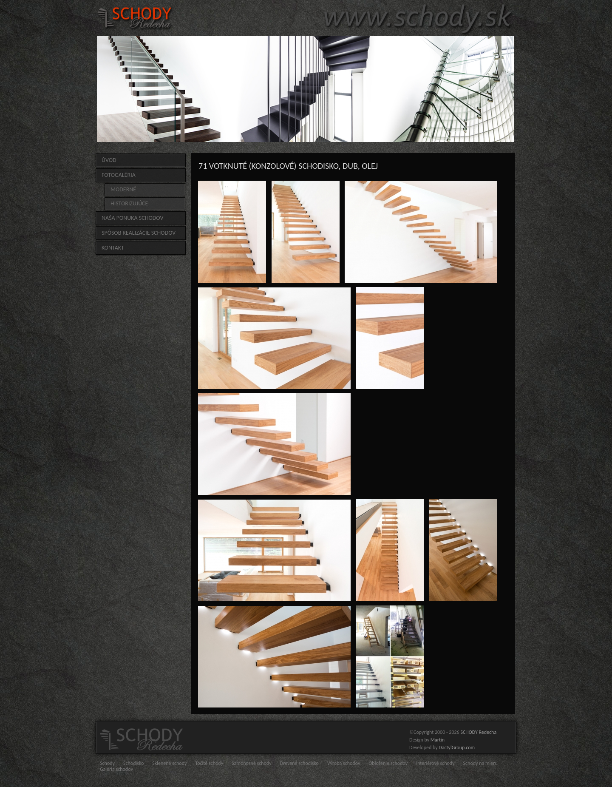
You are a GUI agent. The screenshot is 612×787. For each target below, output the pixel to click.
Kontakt (113, 247)
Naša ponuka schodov (132, 218)
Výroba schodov (343, 763)
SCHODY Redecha (478, 732)
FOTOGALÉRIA (119, 175)
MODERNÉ (123, 189)
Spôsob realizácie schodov (139, 232)
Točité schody (209, 763)
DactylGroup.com (457, 747)
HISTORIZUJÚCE (129, 203)
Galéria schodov (116, 769)
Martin (438, 740)
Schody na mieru (480, 763)
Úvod (109, 160)
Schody (107, 763)
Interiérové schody (435, 763)
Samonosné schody (252, 763)
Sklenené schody (169, 763)
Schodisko (133, 763)
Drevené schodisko (299, 763)
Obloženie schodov (388, 763)
